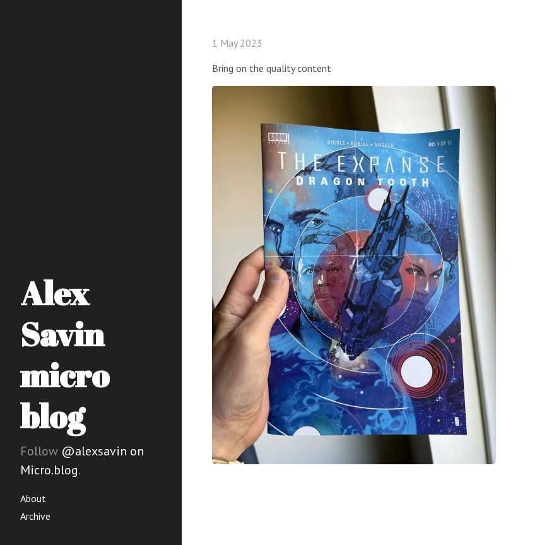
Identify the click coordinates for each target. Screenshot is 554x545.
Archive (35, 516)
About (33, 498)
